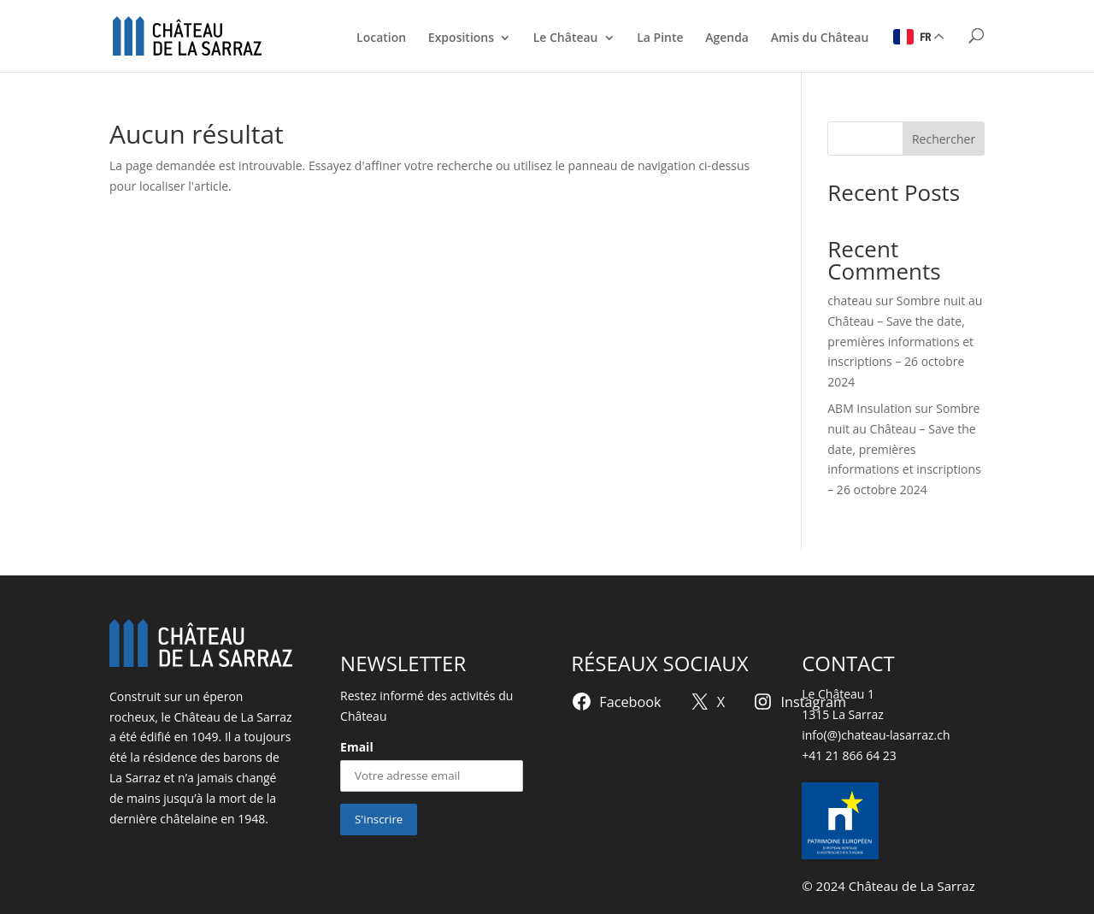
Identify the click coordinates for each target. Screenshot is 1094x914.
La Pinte (660, 38)
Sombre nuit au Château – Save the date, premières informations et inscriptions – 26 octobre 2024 (904, 341)
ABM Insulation (869, 408)
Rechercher (943, 139)
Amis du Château (820, 38)
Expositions (461, 38)
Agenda (727, 38)
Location (381, 38)
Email (356, 747)
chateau (849, 300)
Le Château (565, 38)
